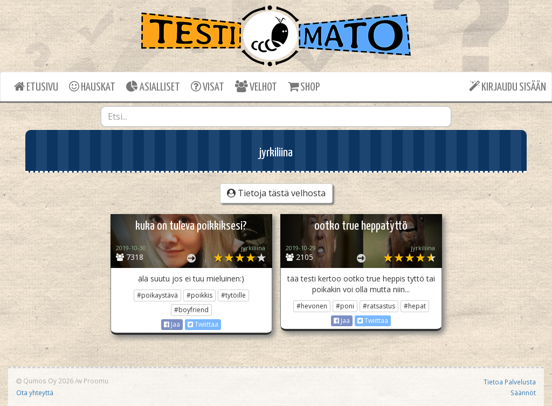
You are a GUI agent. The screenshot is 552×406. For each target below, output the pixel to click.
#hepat (415, 306)
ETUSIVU (36, 86)
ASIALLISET (153, 86)
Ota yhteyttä (34, 392)
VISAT (207, 86)
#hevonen (311, 306)
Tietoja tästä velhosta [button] (276, 193)
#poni (345, 306)
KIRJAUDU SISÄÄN (507, 86)
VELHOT (256, 86)
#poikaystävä (157, 295)
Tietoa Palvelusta (510, 381)
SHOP (304, 86)
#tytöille (233, 295)
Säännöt (523, 392)
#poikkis (199, 295)
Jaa (172, 324)
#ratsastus (379, 306)
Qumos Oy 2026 (44, 380)
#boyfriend (191, 309)
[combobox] (276, 116)
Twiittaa (203, 324)
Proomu (96, 380)
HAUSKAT (92, 86)
